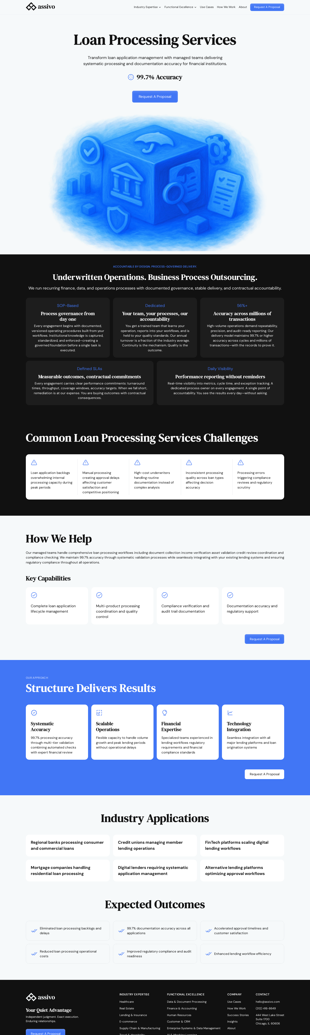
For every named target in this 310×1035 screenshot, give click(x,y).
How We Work (226, 7)
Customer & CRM (178, 1021)
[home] (40, 7)
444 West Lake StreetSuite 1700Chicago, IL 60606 (270, 1019)
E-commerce (128, 1021)
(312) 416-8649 (266, 1008)
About (243, 7)
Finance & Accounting (182, 1008)
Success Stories (238, 1015)
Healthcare (126, 1002)
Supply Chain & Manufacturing (139, 1028)
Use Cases (207, 7)
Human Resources (179, 1015)
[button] (147, 7)
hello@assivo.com (268, 1002)
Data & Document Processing (186, 1002)
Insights (232, 1021)
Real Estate (126, 1008)
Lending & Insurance (133, 1015)
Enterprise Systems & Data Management (193, 1028)
